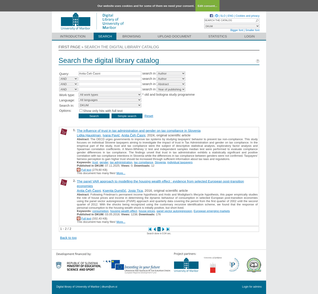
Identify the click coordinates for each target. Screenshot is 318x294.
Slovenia (160, 162)
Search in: (66, 105)
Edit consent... (207, 5)
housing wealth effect (123, 211)
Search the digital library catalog (121, 47)
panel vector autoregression (174, 211)
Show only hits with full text (103, 111)
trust (95, 162)
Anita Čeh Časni (133, 135)
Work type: (67, 95)
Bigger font (236, 30)
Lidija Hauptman (89, 135)
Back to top (68, 238)
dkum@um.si (109, 286)
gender (104, 162)
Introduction (72, 36)
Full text (86, 169)
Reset (148, 116)
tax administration (121, 162)
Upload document (174, 36)
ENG (230, 15)
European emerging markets (212, 211)
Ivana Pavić (111, 135)
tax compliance (143, 162)
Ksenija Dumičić (114, 190)
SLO (222, 15)
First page (70, 47)
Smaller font (252, 30)
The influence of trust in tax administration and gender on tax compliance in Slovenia (139, 130)
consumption (100, 211)
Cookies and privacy (247, 15)
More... (120, 173)
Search (105, 36)
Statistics (217, 36)
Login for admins (252, 286)
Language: (67, 100)
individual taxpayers (180, 162)
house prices (147, 211)
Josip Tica (135, 190)
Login (249, 36)
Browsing (131, 36)
